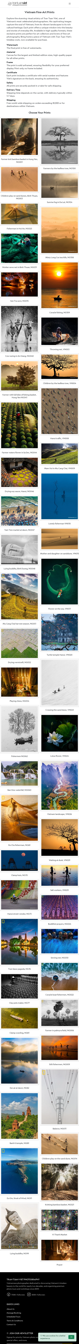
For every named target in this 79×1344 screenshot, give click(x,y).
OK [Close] (71, 1337)
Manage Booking (14, 1313)
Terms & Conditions (15, 1321)
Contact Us (11, 1324)
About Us (10, 1309)
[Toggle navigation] (69, 4)
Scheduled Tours (13, 1317)
